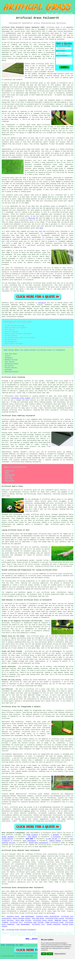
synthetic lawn (62, 155)
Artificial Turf (16, 922)
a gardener (55, 834)
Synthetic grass (8, 302)
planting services (8, 842)
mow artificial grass (39, 111)
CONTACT (62, 13)
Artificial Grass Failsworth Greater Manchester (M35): (23, 27)
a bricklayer (56, 836)
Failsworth (42, 302)
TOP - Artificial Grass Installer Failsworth (19, 929)
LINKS (51, 13)
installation (19, 268)
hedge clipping (32, 834)
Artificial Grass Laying (54, 918)
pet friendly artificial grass (33, 874)
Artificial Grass (10, 944)
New (17, 944)
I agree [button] (43, 953)
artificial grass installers (45, 312)
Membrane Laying (61, 920)
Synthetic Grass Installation (47, 916)
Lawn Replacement (27, 916)
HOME (47, 13)
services (26, 538)
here (41, 228)
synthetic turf (57, 419)
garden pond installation (38, 842)
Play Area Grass (38, 918)
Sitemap (3, 944)
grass (20, 52)
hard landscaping (29, 840)
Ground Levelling (53, 924)
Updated (21, 944)
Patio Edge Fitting (23, 920)
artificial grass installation (61, 573)
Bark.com (31, 218)
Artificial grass (8, 104)
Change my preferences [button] (59, 953)
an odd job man (51, 838)
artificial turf (17, 547)
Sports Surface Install (21, 918)
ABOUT (56, 13)
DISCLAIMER (69, 13)
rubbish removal (55, 840)
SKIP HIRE (29, 838)
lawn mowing (32, 836)
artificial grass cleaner (21, 398)
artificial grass (42, 63)
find (7, 891)
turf (6, 442)
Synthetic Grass (13, 916)
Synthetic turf (67, 800)
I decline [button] (50, 953)
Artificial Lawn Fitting (33, 922)
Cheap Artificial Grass (54, 922)
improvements (35, 832)
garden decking (7, 838)
